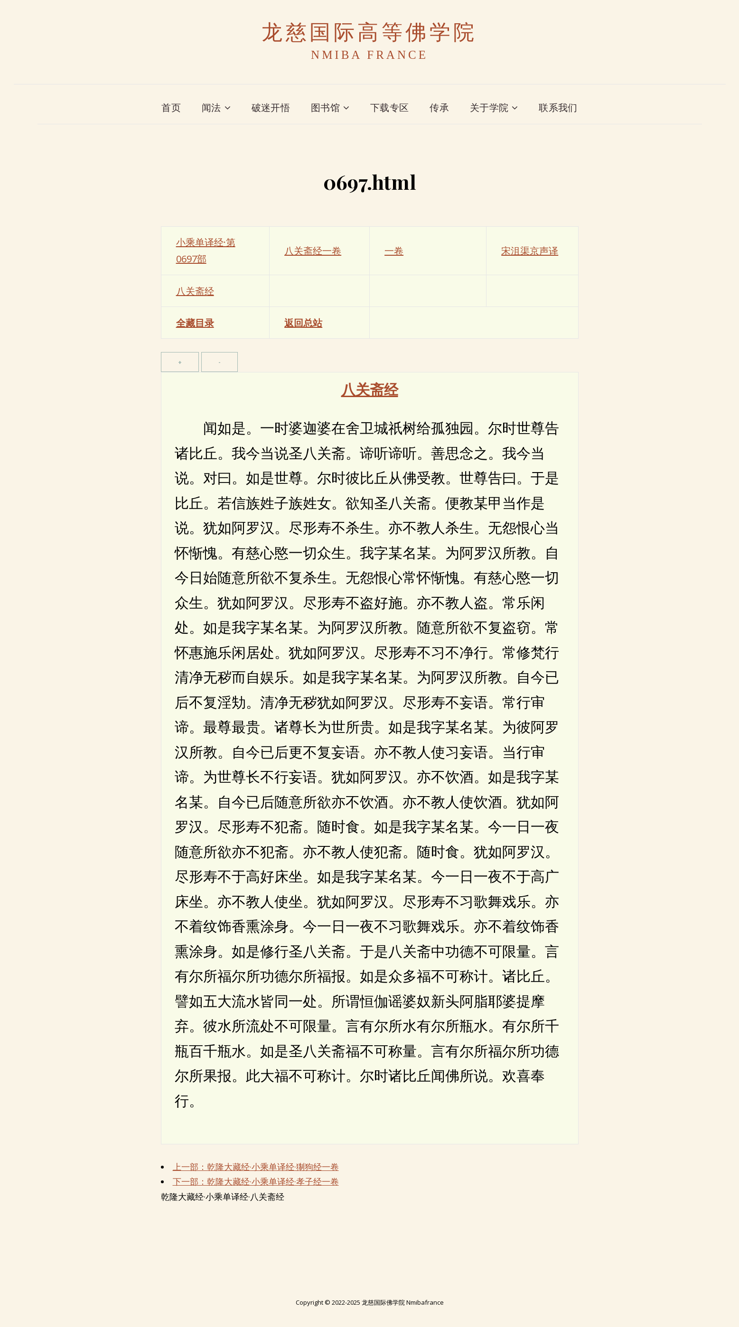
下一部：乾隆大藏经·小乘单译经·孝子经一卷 (256, 1181)
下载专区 (389, 107)
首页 (171, 107)
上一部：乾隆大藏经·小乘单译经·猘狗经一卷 (256, 1166)
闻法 (211, 107)
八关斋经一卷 (312, 250)
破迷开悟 (271, 107)
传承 (439, 107)
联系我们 (558, 107)
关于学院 (489, 107)
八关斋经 (195, 291)
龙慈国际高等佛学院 (369, 32)
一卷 (393, 250)
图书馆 (325, 107)
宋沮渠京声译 (529, 250)
